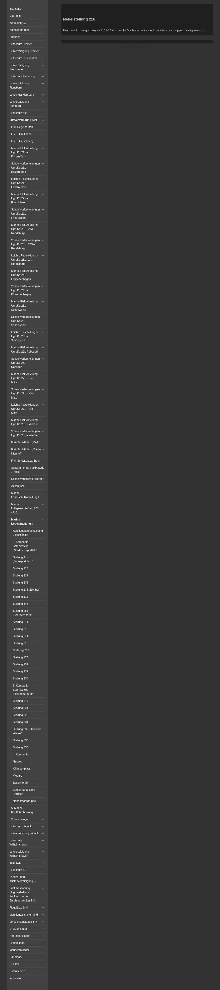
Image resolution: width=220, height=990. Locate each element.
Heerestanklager (19, 935)
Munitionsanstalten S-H (23, 914)
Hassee (17, 761)
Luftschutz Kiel (18, 112)
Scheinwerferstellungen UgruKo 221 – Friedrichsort (25, 213)
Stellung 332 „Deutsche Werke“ (27, 731)
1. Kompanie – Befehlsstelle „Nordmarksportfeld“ (25, 546)
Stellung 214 (20, 636)
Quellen (14, 964)
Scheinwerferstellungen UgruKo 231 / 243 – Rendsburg (25, 244)
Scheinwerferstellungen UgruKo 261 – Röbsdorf (25, 362)
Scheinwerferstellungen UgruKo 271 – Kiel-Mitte (25, 393)
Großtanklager (18, 928)
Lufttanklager (17, 942)
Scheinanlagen (20, 819)
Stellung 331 (20, 722)
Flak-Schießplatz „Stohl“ (26, 460)
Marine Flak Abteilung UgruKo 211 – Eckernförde (24, 152)
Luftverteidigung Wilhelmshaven (19, 853)
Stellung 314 (20, 700)
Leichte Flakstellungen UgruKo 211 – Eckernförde (24, 183)
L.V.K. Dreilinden (21, 134)
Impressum (16, 978)
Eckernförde (20, 782)
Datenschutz (17, 971)
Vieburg (17, 775)
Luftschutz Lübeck (20, 826)
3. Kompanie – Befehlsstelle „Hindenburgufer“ (23, 689)
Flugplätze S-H (18, 907)
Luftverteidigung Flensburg (19, 85)
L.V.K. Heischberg (22, 141)
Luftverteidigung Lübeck (24, 833)
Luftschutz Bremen (20, 44)
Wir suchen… (17, 22)
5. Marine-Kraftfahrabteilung (22, 810)
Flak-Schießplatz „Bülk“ (25, 442)
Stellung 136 (20, 596)
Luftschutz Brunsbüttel (23, 58)
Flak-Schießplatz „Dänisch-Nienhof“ (27, 451)
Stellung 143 (20, 603)
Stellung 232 (20, 671)
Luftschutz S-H (18, 869)
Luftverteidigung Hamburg (19, 103)
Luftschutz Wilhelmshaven (18, 842)
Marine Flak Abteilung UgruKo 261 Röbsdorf (24, 349)
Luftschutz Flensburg (22, 76)
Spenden (14, 36)
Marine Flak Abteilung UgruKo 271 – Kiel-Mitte (24, 378)
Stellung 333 (20, 740)
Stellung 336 (20, 747)
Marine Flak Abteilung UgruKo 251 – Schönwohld (24, 305)
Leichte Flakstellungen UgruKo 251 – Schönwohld (24, 336)
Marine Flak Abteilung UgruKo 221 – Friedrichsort (24, 198)
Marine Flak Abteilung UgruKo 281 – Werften (24, 422)
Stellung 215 (20, 643)
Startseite (15, 8)
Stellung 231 (20, 664)
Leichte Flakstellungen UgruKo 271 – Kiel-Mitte (24, 408)
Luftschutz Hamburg (21, 94)
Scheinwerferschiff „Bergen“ (28, 478)
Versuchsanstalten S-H (23, 921)
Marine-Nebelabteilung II (22, 521)
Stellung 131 (20, 575)
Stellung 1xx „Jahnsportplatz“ (23, 559)
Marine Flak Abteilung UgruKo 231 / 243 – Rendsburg (24, 229)
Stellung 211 (20, 622)
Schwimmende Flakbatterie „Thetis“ (27, 469)
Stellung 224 (20, 657)
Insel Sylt (15, 862)
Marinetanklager (19, 949)
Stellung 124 (20, 568)
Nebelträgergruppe (24, 801)
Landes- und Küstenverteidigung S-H (23, 879)
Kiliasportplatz (21, 768)
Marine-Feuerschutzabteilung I (25, 495)
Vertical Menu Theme (144, 47)
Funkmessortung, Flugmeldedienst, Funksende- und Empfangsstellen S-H (22, 894)
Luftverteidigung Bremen (24, 51)
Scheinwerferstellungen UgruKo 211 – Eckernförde (25, 167)
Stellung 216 (21, 650)
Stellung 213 (20, 629)
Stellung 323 (20, 715)
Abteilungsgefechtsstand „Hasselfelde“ (28, 532)
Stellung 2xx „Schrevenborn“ (22, 612)
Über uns (15, 15)
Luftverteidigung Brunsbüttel (19, 67)
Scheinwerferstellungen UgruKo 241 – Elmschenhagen (25, 290)
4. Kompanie (20, 754)
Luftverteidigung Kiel (23, 119)
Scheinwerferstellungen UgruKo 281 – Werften (25, 433)
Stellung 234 (20, 678)
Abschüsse (18, 485)
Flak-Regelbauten (22, 127)
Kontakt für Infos (19, 29)
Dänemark (15, 957)
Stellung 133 (20, 582)
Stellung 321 (20, 708)
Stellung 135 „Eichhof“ (26, 589)
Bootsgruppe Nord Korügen (24, 791)
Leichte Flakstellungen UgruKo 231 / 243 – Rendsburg (24, 259)
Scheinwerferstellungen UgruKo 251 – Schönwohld (25, 321)
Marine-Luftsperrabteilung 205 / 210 (24, 508)
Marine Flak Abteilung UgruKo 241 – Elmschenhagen (24, 275)
